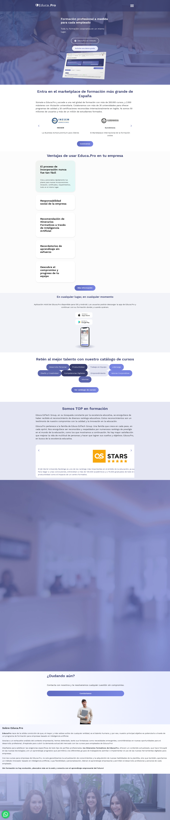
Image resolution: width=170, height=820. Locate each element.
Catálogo (29, 16)
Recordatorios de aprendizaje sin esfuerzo (36, 227)
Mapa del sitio (153, 787)
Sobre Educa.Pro (56, 16)
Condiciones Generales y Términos (72, 810)
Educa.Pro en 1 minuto (23, 48)
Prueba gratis (150, 16)
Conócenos (85, 131)
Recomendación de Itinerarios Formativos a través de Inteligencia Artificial (37, 208)
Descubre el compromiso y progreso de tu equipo (38, 246)
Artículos (41, 16)
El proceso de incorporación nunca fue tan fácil (37, 161)
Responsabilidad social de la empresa (39, 189)
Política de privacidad (96, 810)
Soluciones (17, 16)
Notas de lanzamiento (47, 810)
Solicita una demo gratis (53, 48)
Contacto (71, 16)
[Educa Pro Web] (85, 563)
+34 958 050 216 (18, 793)
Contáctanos (19, 679)
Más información (85, 259)
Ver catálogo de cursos (85, 378)
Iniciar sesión (140, 4)
